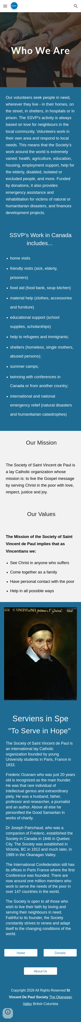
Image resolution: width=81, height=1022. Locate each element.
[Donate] (60, 953)
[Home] (20, 953)
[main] (40, 49)
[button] (5, 6)
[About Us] (40, 971)
